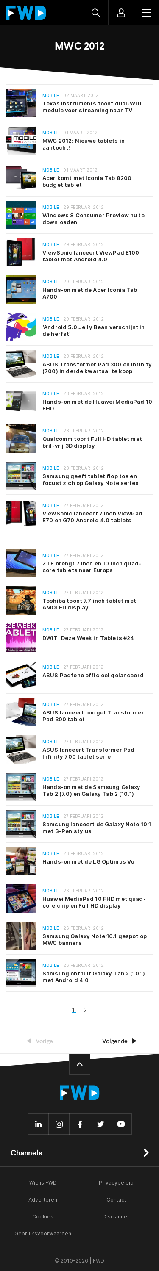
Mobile (50, 95)
